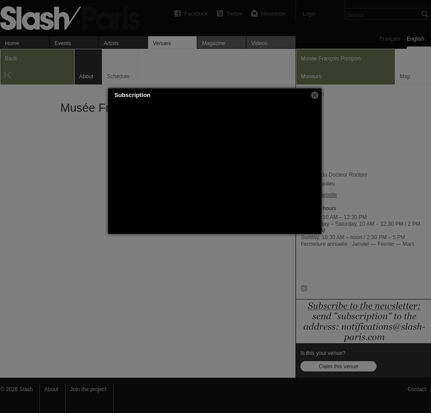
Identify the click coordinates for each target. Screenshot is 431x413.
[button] (314, 95)
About (51, 389)
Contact (417, 389)
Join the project (88, 389)
